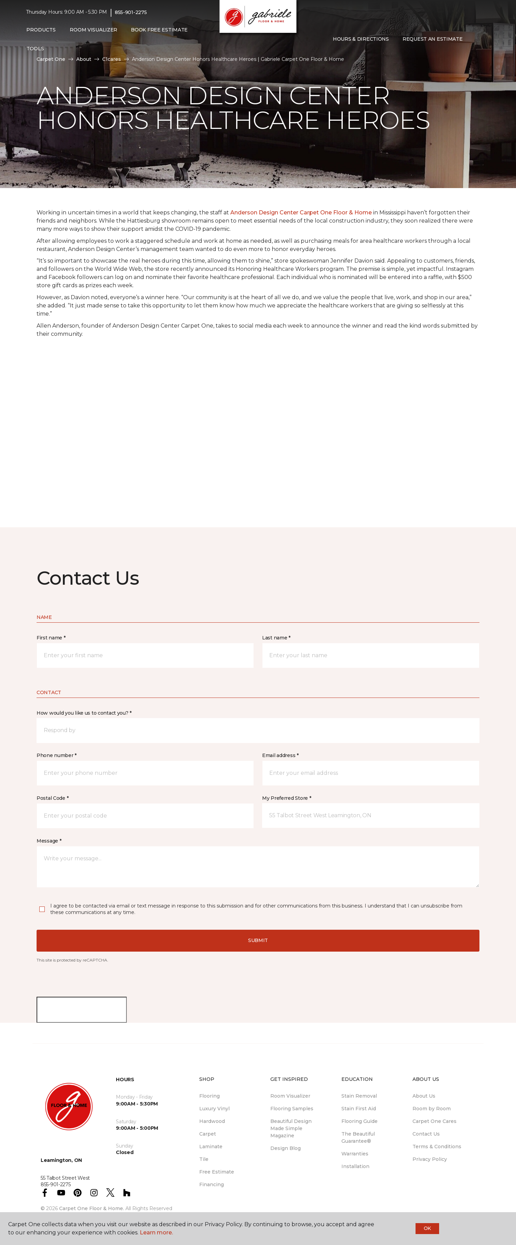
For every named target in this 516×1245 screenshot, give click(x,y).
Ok (427, 1228)
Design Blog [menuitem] (285, 1148)
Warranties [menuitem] (354, 1154)
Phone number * (57, 755)
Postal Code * (52, 798)
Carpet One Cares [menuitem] (434, 1121)
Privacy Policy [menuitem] (429, 1159)
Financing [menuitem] (211, 1184)
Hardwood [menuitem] (212, 1121)
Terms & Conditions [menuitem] (436, 1146)
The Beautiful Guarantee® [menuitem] (358, 1137)
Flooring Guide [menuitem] (359, 1121)
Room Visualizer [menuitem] (93, 30)
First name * (51, 637)
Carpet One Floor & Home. (91, 1208)
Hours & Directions (361, 39)
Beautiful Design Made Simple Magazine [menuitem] (291, 1128)
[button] (475, 39)
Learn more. (156, 1232)
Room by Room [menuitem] (431, 1108)
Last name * (276, 637)
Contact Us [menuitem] (426, 1134)
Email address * (280, 755)
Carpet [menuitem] (207, 1134)
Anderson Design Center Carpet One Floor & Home (301, 212)
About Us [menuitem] (423, 1096)
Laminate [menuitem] (210, 1146)
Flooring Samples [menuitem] (291, 1108)
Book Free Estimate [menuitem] (159, 30)
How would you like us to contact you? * (84, 713)
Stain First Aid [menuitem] (358, 1108)
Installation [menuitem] (355, 1166)
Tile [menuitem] (203, 1159)
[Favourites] (483, 39)
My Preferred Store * (286, 798)
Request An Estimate (433, 39)
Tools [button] (35, 48)
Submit (258, 940)
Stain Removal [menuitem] (359, 1096)
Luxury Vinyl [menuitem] (214, 1108)
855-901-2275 (131, 12)
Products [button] (41, 30)
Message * (49, 840)
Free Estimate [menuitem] (216, 1172)
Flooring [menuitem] (209, 1096)
